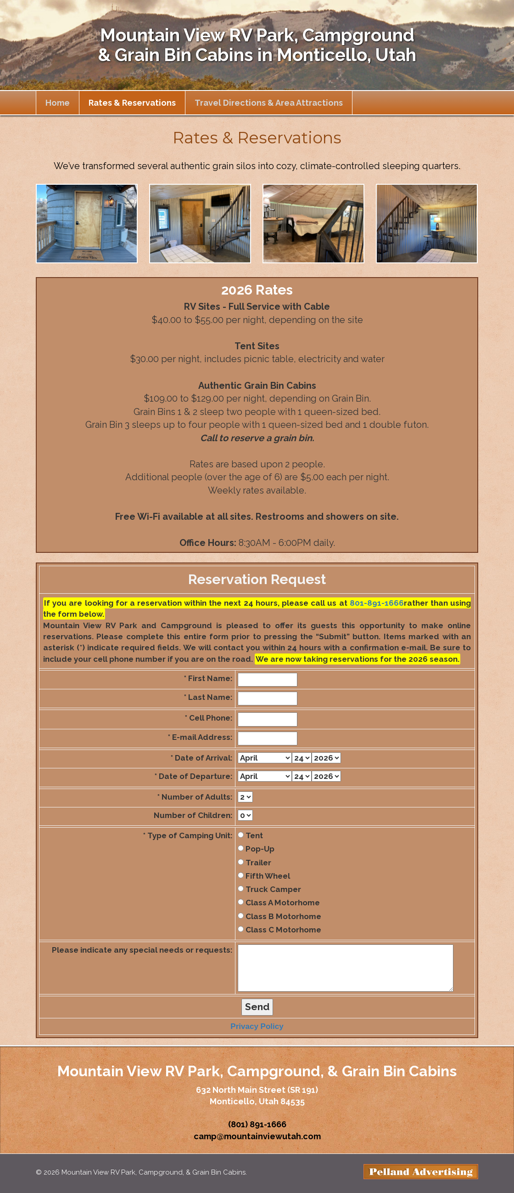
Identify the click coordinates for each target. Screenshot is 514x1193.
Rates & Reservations (132, 103)
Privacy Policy (256, 1026)
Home (57, 103)
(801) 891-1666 (257, 1124)
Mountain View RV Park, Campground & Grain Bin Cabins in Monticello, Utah (257, 45)
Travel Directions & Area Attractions (269, 103)
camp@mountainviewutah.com (257, 1136)
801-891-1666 (377, 603)
